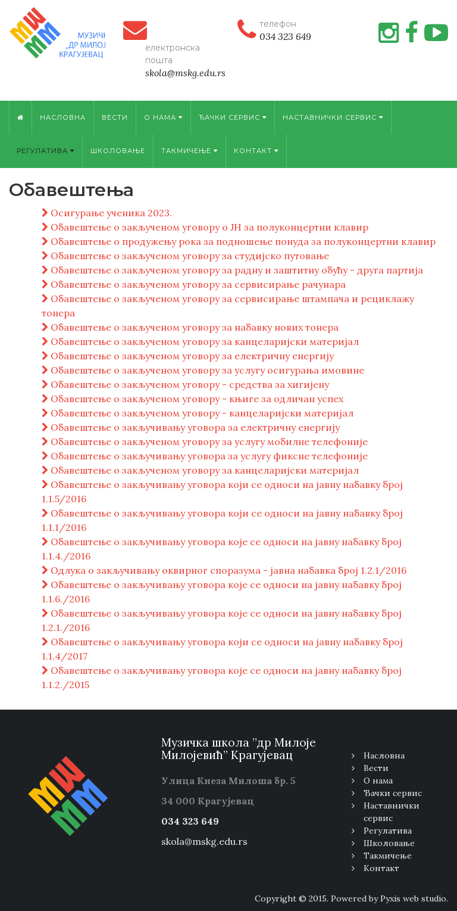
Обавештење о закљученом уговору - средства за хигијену (185, 384)
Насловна (63, 117)
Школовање (117, 151)
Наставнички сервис (333, 117)
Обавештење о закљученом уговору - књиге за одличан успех (192, 399)
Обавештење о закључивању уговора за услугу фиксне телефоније (205, 456)
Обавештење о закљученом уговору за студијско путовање (185, 256)
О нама (163, 117)
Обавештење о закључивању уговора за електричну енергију (191, 427)
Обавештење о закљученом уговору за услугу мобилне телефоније (205, 441)
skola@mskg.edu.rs (204, 841)
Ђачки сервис (233, 117)
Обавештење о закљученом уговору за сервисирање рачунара (194, 284)
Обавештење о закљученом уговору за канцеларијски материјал (200, 341)
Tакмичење (189, 151)
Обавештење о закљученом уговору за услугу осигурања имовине (203, 370)
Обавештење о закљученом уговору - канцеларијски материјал (197, 413)
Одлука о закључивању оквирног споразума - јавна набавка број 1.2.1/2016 (224, 570)
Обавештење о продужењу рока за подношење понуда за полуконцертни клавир (239, 241)
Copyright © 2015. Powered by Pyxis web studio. (351, 898)
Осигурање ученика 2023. (107, 213)
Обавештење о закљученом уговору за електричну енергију (188, 356)
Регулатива (45, 151)
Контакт (256, 151)
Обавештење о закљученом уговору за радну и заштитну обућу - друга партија (232, 270)
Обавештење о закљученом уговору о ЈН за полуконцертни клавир (205, 227)
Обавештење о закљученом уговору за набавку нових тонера (190, 327)
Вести (115, 117)
